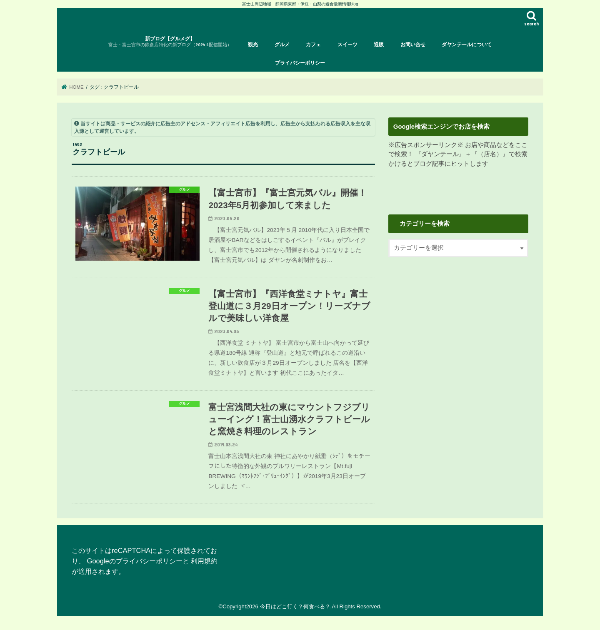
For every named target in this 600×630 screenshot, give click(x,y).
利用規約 (204, 561)
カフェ (313, 44)
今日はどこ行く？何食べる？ (295, 606)
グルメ (282, 44)
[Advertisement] (458, 334)
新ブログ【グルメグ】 (170, 42)
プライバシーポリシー (300, 63)
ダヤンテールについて (467, 44)
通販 (379, 44)
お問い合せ (412, 44)
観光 (253, 44)
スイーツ (348, 44)
